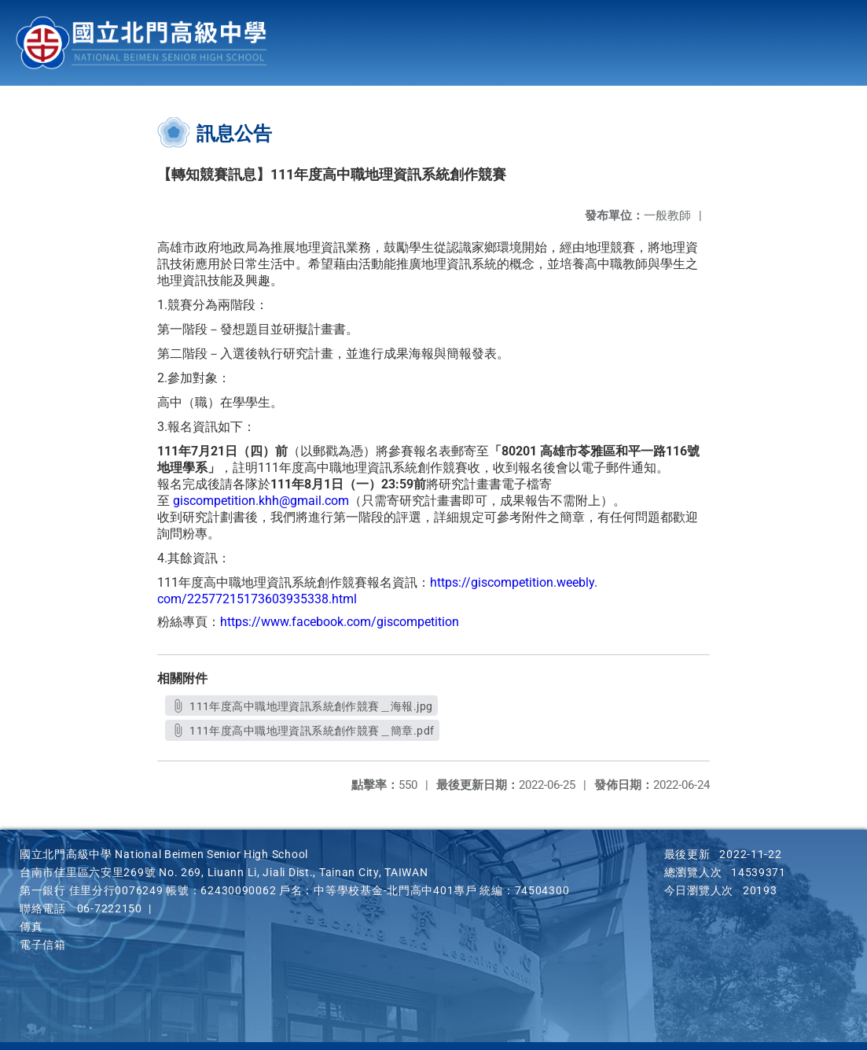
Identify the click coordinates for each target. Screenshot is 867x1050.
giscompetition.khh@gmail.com (261, 500)
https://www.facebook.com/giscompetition (339, 621)
